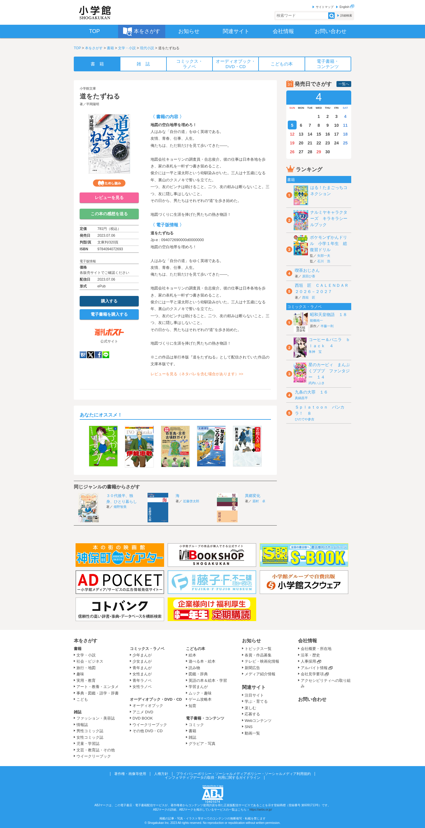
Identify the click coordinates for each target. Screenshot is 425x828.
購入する (109, 301)
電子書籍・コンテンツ (205, 718)
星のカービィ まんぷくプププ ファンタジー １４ (329, 370)
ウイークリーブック (93, 756)
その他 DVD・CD (148, 731)
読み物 (194, 668)
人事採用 (308, 661)
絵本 (192, 655)
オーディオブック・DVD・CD (156, 699)
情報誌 (82, 724)
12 (292, 134)
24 (336, 143)
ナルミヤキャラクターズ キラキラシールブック (328, 218)
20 (301, 143)
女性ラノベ (142, 686)
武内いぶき (316, 383)
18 (345, 134)
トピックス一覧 (258, 648)
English (346, 7)
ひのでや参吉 (304, 419)
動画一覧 (252, 733)
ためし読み (109, 183)
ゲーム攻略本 (200, 699)
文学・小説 (127, 48)
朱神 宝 (315, 351)
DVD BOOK (143, 718)
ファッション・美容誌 (95, 718)
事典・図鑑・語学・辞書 (97, 693)
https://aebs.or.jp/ (260, 809)
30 (327, 151)
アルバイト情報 (314, 668)
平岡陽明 (92, 104)
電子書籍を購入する (109, 314)
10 (336, 125)
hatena (83, 354)
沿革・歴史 (310, 655)
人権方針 (161, 774)
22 (318, 143)
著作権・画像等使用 (130, 774)
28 (310, 151)
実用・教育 (86, 680)
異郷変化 (252, 495)
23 (327, 143)
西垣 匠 (308, 297)
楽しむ (250, 708)
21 (310, 143)
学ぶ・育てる (256, 701)
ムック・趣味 (200, 693)
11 (345, 125)
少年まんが (142, 655)
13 (301, 134)
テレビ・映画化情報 (262, 661)
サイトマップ (325, 7)
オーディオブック (148, 705)
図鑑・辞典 (198, 674)
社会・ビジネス (89, 661)
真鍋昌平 (301, 398)
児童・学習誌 (87, 743)
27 (301, 151)
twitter (90, 354)
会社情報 (307, 640)
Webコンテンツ (258, 720)
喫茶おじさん (307, 270)
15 (318, 134)
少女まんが (142, 661)
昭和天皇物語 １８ (328, 314)
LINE (105, 354)
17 (336, 134)
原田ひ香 (308, 276)
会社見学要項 (312, 674)
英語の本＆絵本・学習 (208, 680)
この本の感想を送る (109, 213)
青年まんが (142, 668)
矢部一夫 (323, 255)
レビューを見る (109, 197)
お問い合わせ (312, 699)
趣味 (80, 674)
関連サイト (254, 687)
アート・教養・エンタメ (97, 686)
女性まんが (142, 674)
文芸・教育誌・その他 (95, 750)
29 (318, 151)
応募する (252, 714)
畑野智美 (120, 506)
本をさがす (94, 48)
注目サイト (254, 695)
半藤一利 (327, 326)
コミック (196, 724)
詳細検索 (346, 15)
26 (292, 151)
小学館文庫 (88, 88)
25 (345, 143)
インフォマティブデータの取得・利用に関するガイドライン (212, 778)
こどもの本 (195, 648)
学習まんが (200, 686)
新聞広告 (252, 668)
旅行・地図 (86, 668)
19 (292, 143)
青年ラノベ (142, 680)
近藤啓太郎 (191, 501)
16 (327, 134)
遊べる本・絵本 (202, 661)
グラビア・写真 (202, 743)
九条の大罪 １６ (311, 392)
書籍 (110, 48)
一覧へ (344, 84)
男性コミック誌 (89, 731)
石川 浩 (323, 261)
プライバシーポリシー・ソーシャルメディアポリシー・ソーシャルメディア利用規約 (243, 774)
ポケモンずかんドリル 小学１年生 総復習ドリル (328, 243)
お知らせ (251, 640)
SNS (249, 727)
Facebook (98, 354)
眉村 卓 (258, 501)
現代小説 (147, 48)
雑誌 (77, 712)
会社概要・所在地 (316, 648)
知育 (192, 706)
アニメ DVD (143, 712)
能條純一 (316, 320)
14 (310, 134)
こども (82, 699)
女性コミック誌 (89, 737)
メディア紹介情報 (260, 674)
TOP (77, 48)
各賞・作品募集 (258, 655)
